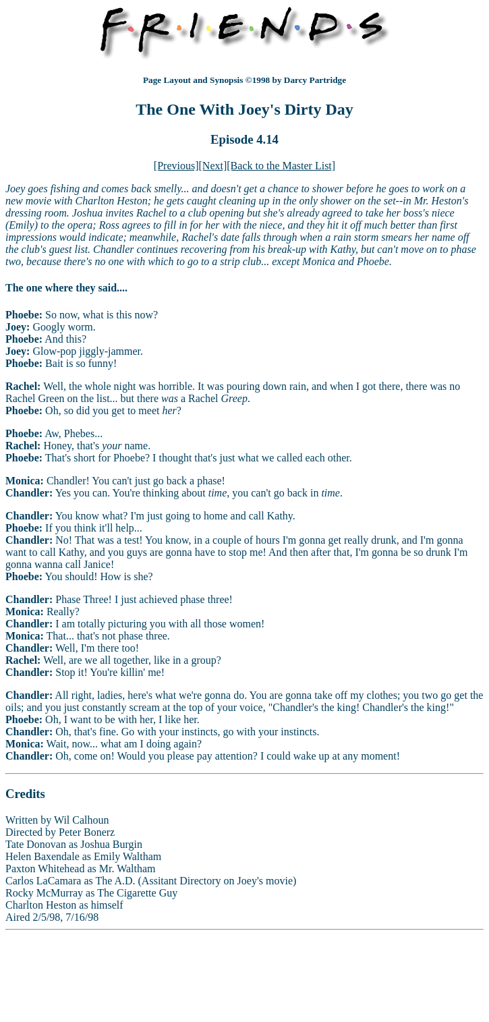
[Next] (213, 165)
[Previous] (176, 165)
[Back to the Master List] (281, 165)
